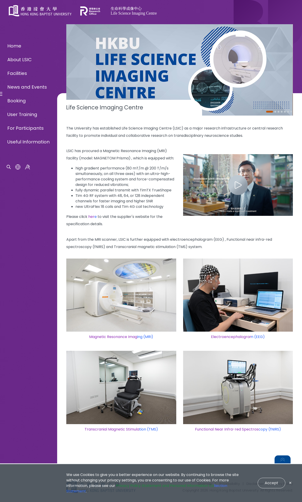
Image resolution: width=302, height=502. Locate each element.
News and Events (27, 250)
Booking (16, 263)
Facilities (17, 236)
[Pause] (291, 112)
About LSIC (19, 222)
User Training (22, 277)
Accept (271, 483)
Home (14, 209)
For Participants (25, 291)
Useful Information (28, 304)
